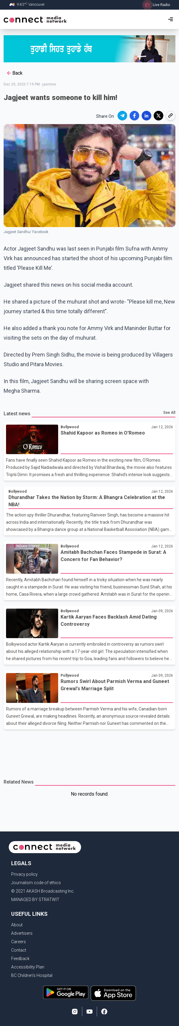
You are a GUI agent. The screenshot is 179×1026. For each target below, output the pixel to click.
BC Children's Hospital (31, 975)
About (17, 924)
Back (14, 73)
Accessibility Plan (27, 967)
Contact (18, 950)
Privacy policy (24, 874)
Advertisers (22, 933)
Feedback (20, 958)
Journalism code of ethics (36, 882)
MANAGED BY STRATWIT (35, 899)
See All (169, 412)
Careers (18, 941)
